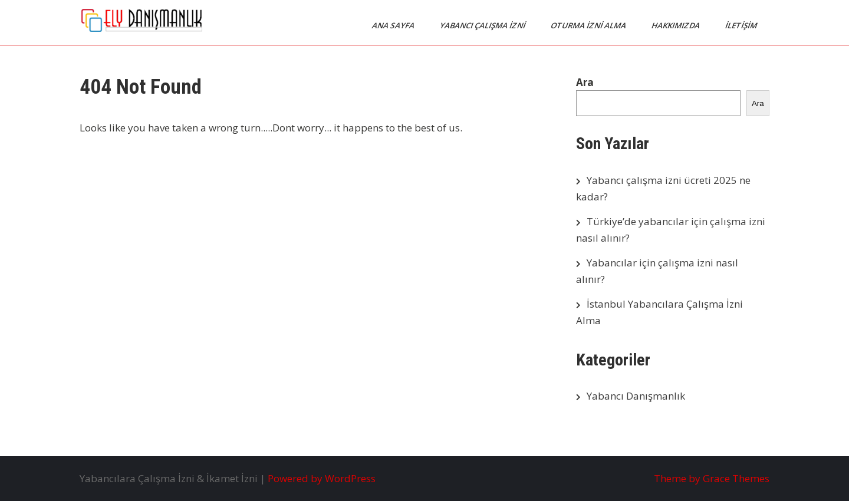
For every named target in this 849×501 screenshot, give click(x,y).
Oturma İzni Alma (589, 25)
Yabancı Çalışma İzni (483, 25)
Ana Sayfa (394, 25)
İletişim (742, 25)
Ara (585, 82)
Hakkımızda (676, 25)
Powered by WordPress (322, 478)
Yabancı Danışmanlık (636, 396)
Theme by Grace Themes (711, 478)
